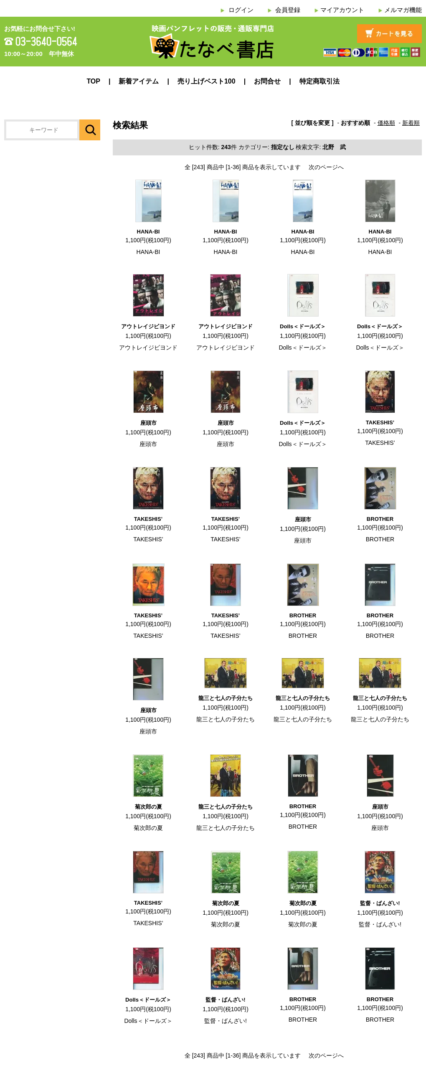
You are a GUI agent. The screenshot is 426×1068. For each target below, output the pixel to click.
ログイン (241, 9)
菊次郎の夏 (148, 807)
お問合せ (267, 81)
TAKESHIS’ (380, 422)
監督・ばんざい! (380, 903)
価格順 (386, 122)
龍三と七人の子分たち (225, 698)
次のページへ (326, 167)
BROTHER (380, 519)
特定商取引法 (319, 81)
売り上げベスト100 (207, 81)
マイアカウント (342, 9)
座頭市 (148, 423)
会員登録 (287, 9)
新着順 (411, 122)
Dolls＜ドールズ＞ (303, 326)
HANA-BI (148, 231)
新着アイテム (139, 81)
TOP (93, 81)
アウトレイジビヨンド (148, 326)
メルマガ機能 (403, 9)
